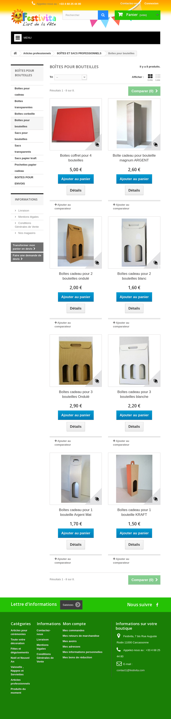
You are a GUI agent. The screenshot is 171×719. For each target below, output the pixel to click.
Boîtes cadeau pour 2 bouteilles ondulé (76, 276)
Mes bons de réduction (77, 657)
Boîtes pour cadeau (22, 91)
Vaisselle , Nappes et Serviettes (17, 670)
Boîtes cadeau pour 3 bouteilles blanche (134, 394)
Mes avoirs (70, 641)
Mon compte (74, 623)
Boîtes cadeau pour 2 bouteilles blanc (134, 276)
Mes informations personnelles (82, 652)
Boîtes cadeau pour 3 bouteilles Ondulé (76, 394)
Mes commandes (74, 630)
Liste (157, 77)
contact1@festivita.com (131, 670)
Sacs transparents (23, 148)
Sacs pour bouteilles (21, 136)
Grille (150, 77)
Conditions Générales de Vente (45, 658)
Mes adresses (71, 646)
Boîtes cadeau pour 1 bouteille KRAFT (134, 512)
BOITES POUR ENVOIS (24, 180)
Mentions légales (28, 216)
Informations (26, 199)
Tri (51, 77)
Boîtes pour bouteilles (22, 123)
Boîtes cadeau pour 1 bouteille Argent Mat (76, 512)
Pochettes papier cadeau (26, 167)
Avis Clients (159, 276)
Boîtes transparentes (24, 104)
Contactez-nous (131, 3)
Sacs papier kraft (26, 158)
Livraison (23, 210)
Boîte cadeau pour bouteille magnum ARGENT (134, 158)
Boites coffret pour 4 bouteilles (76, 158)
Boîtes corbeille (25, 113)
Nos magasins (27, 233)
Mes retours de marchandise (81, 635)
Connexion (151, 3)
